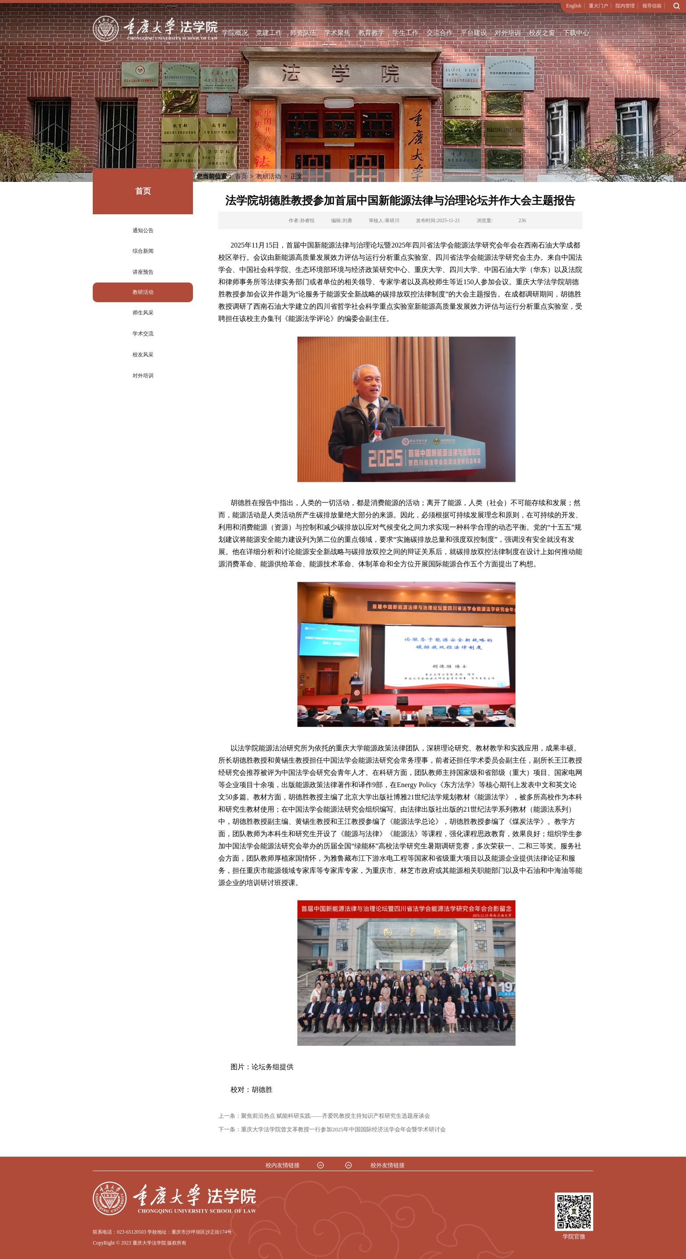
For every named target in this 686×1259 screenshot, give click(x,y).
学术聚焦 (337, 32)
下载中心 (576, 32)
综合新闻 (143, 251)
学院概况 (235, 32)
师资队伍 (303, 32)
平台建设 (474, 32)
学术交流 (143, 334)
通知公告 (143, 230)
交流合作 (440, 32)
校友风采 (143, 355)
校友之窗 (542, 32)
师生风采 (143, 313)
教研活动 (143, 292)
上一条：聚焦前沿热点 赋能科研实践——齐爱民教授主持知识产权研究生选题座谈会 (324, 1116)
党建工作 (269, 32)
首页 (241, 176)
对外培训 (508, 32)
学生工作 (405, 32)
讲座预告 (143, 272)
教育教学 (371, 32)
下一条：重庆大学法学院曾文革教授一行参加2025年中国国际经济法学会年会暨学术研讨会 (332, 1129)
